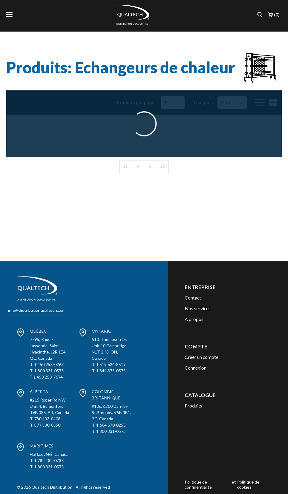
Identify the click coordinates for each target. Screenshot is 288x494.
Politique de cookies (248, 484)
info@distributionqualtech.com (37, 310)
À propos (194, 319)
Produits (193, 405)
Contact (193, 297)
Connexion (195, 367)
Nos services (198, 308)
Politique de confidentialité (198, 484)
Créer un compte (201, 357)
